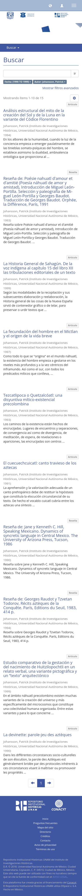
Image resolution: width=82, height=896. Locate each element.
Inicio (45, 818)
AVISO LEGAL (60, 876)
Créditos (45, 836)
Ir (75, 73)
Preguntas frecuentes (45, 823)
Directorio (45, 831)
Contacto (45, 840)
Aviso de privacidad (45, 844)
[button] (50, 5)
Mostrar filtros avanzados (60, 88)
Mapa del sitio (45, 827)
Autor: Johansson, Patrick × (49, 81)
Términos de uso (45, 849)
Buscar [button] (13, 47)
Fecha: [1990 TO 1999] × (18, 81)
